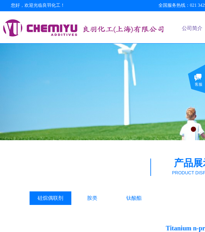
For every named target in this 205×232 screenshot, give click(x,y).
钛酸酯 (134, 198)
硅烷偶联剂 (50, 198)
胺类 (92, 198)
